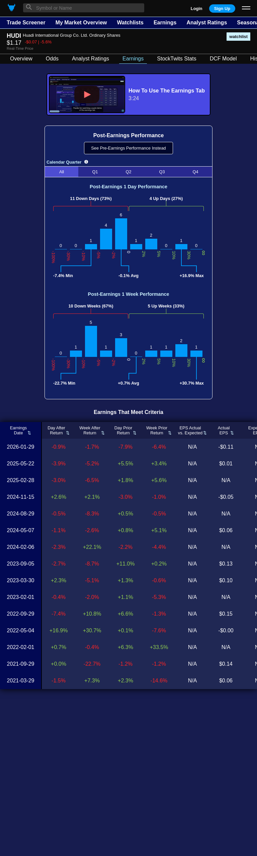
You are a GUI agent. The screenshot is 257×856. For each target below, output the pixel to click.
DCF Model (223, 58)
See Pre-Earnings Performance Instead (128, 148)
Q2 (128, 171)
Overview (21, 58)
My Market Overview (81, 22)
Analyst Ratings (206, 22)
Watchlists (130, 22)
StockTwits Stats (176, 58)
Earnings (165, 22)
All (61, 171)
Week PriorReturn (156, 430)
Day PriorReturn (123, 430)
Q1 (95, 171)
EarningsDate (18, 430)
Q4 (195, 171)
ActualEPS (224, 430)
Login (196, 8)
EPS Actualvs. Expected (190, 430)
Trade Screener (26, 22)
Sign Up (222, 8)
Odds (52, 58)
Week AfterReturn (89, 430)
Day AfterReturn (56, 430)
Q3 (162, 171)
